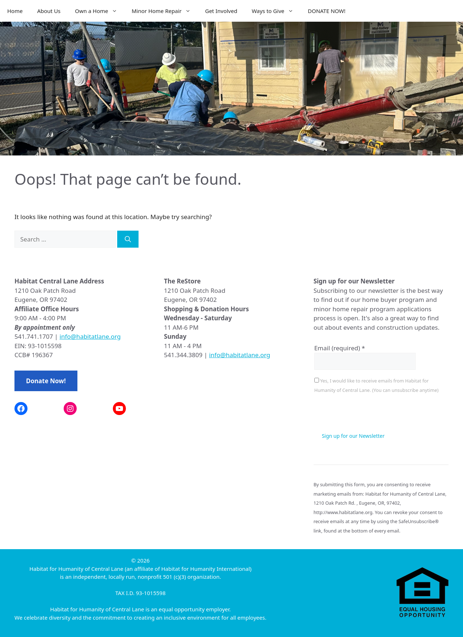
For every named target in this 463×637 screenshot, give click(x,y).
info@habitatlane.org (90, 336)
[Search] (128, 239)
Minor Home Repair (165, 11)
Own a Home (99, 11)
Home (15, 10)
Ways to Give (276, 11)
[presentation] (369, 414)
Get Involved (221, 10)
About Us (49, 10)
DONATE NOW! (326, 10)
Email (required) (339, 348)
